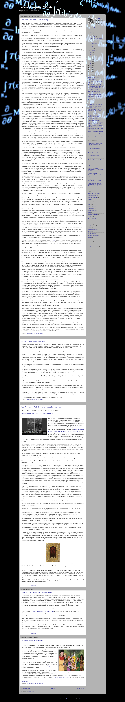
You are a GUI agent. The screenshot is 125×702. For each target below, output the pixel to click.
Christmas (90, 201)
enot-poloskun (67, 698)
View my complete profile (94, 27)
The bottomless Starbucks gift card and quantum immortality (95, 103)
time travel (90, 241)
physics (90, 231)
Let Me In (90, 216)
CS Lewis (90, 203)
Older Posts (80, 688)
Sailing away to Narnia (93, 77)
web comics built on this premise (60, 677)
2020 (91, 56)
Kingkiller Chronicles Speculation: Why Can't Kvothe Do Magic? (95, 169)
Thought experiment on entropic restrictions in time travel (95, 87)
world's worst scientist (93, 246)
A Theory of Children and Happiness (33, 341)
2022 (91, 54)
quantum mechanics (93, 235)
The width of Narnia (92, 79)
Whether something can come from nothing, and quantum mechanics (95, 111)
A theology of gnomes (93, 118)
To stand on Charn (92, 135)
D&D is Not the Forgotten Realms (32, 640)
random (90, 237)
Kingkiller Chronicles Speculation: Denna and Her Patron (95, 175)
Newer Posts (25, 688)
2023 (91, 52)
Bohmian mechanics (93, 197)
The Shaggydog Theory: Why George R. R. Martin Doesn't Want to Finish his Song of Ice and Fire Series (95, 185)
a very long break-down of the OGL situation (42, 611)
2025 (91, 32)
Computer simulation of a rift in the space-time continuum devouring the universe (95, 115)
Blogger (79, 698)
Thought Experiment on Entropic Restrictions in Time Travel (95, 179)
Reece (98, 18)
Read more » (25, 630)
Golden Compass (92, 206)
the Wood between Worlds (35, 7)
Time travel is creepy (93, 89)
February (93, 50)
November (93, 36)
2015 (91, 65)
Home (53, 688)
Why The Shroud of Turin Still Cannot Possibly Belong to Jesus (42, 407)
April (92, 48)
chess (89, 199)
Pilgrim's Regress (92, 233)
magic (89, 220)
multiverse (90, 224)
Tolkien (89, 243)
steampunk (90, 239)
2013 (91, 69)
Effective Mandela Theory (94, 152)
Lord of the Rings (92, 218)
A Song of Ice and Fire (93, 193)
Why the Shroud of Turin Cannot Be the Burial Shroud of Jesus (38, 413)
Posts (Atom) (31, 691)
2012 (91, 71)
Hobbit (89, 212)
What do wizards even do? (94, 120)
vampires (90, 244)
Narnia (89, 227)
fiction (89, 204)
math (89, 222)
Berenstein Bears (92, 195)
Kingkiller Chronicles (93, 214)
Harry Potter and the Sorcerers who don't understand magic (95, 123)
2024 (91, 35)
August (93, 46)
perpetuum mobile (92, 229)
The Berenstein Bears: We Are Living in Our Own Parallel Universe (95, 144)
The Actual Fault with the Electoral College (35, 20)
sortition (53, 240)
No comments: (40, 333)
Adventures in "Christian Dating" (95, 136)
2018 (91, 61)
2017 (91, 63)
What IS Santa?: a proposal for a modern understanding (95, 132)
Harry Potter (91, 208)
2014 (91, 67)
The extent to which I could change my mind (94, 107)
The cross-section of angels (94, 94)
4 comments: (40, 683)
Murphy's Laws (91, 225)
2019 (91, 59)
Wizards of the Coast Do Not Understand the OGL (37, 592)
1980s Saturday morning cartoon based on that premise (39, 666)
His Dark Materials (92, 210)
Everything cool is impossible (95, 84)
